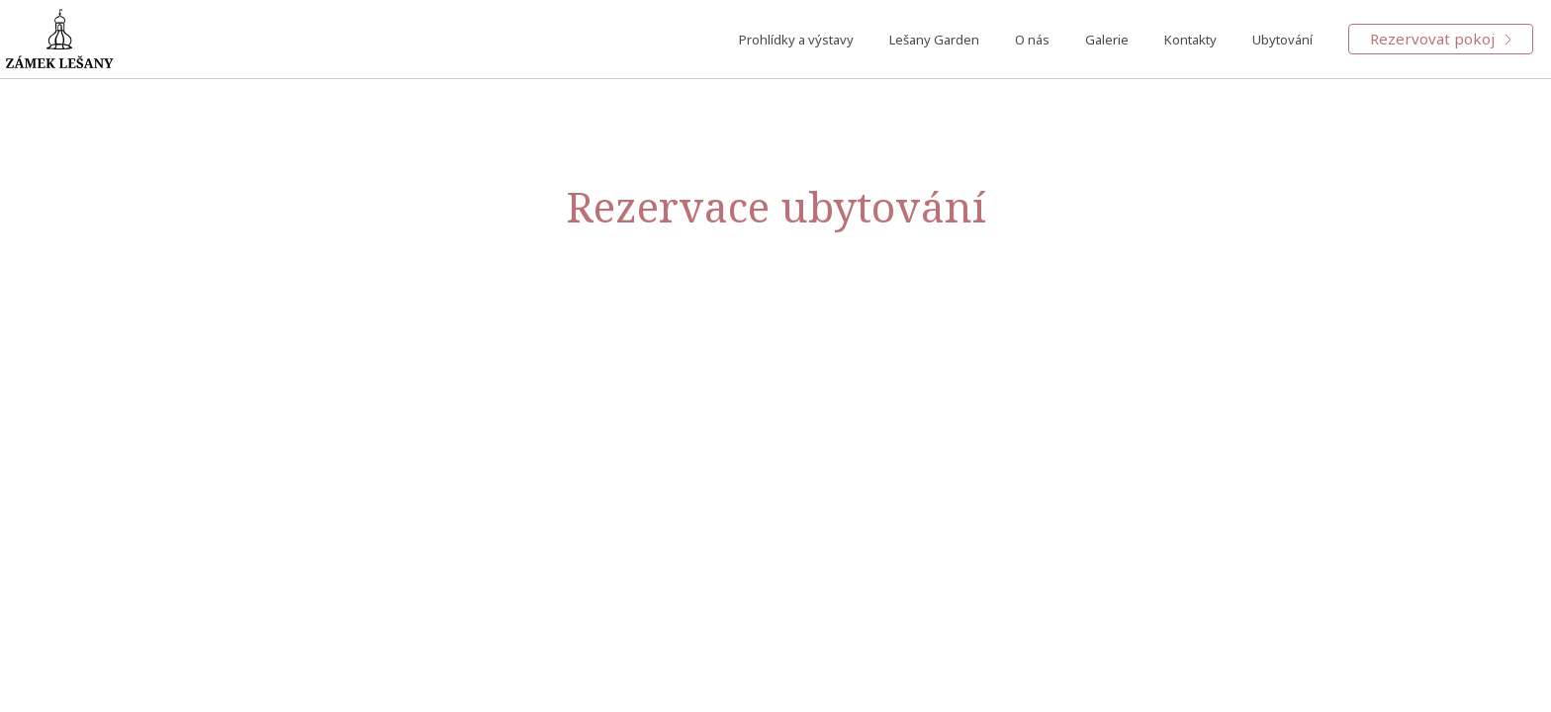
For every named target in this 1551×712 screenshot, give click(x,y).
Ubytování (1282, 39)
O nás (1032, 39)
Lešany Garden (934, 39)
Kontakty (1190, 39)
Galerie (1107, 39)
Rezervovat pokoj (1440, 38)
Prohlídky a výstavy (796, 39)
